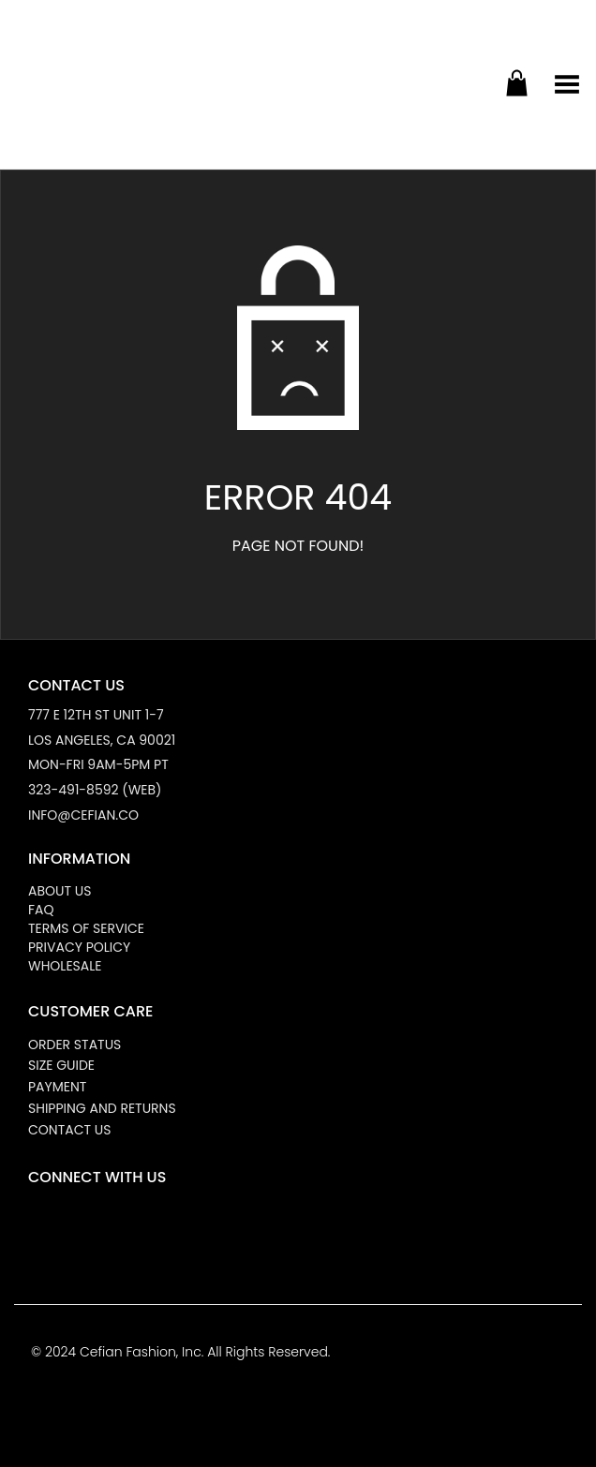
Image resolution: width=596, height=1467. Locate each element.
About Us (59, 891)
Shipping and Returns (102, 1108)
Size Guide (61, 1065)
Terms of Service (86, 928)
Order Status (74, 1044)
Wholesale (64, 965)
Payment (57, 1086)
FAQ (41, 909)
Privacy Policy (79, 947)
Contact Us (69, 1129)
